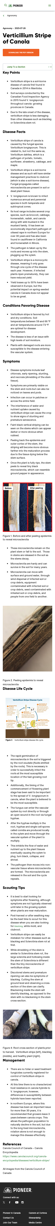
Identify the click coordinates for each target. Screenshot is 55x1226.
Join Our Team (10, 1222)
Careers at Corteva (38, 1212)
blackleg (18, 926)
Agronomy (12, 15)
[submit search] (6, 5)
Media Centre (35, 1222)
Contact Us (8, 1217)
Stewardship (35, 1217)
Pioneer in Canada (12, 1212)
